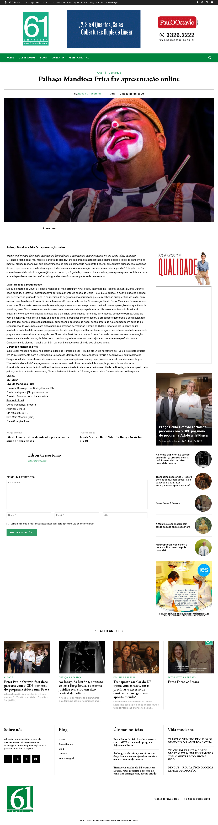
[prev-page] (199, 379)
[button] (191, 57)
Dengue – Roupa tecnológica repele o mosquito (190, 769)
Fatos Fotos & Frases (168, 503)
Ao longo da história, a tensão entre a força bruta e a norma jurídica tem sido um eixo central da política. (173, 459)
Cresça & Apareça (70, 677)
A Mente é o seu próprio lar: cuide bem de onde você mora (173, 525)
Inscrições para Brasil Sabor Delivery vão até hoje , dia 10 (112, 439)
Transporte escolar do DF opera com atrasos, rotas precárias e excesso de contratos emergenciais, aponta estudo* (174, 481)
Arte (99, 72)
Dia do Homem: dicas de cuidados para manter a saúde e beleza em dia (38, 439)
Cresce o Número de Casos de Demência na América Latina (190, 740)
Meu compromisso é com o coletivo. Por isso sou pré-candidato (171, 547)
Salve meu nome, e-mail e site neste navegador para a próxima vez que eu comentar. (52, 523)
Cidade (8, 677)
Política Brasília (124, 677)
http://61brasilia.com (37, 461)
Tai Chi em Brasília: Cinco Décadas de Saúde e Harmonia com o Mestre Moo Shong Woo (190, 755)
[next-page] (205, 379)
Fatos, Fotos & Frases (182, 677)
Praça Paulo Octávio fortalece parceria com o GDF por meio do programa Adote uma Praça (183, 431)
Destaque (115, 72)
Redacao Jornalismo (169, 441)
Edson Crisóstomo (90, 93)
